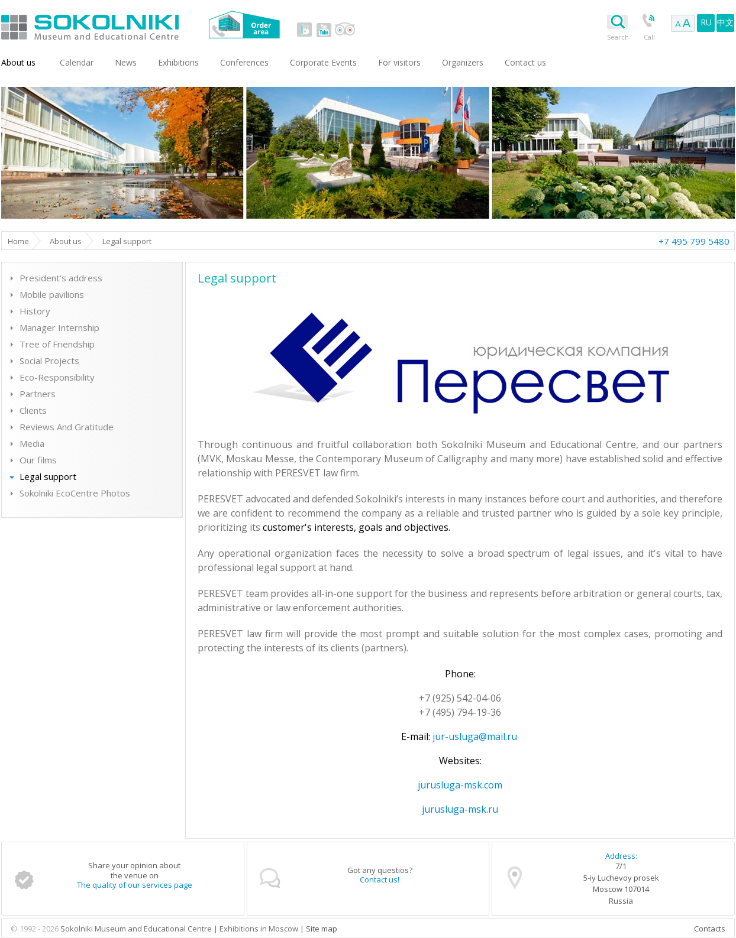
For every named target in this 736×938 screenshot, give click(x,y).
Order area (244, 24)
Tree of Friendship (57, 344)
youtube (323, 29)
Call (649, 37)
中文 (725, 22)
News (126, 62)
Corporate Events (323, 62)
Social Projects (49, 360)
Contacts (709, 928)
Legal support (48, 476)
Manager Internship (59, 327)
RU (706, 22)
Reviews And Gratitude (67, 427)
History (35, 311)
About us (18, 62)
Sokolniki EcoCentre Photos (75, 493)
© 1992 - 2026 (35, 928)
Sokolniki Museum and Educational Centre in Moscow (138, 24)
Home (18, 241)
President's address (61, 278)
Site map (321, 928)
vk (304, 29)
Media (32, 443)
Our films (38, 460)
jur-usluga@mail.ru (474, 736)
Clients (33, 410)
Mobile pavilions (52, 294)
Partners (38, 394)
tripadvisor (344, 29)
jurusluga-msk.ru (460, 809)
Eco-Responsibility (57, 377)
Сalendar (76, 62)
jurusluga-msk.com (460, 784)
